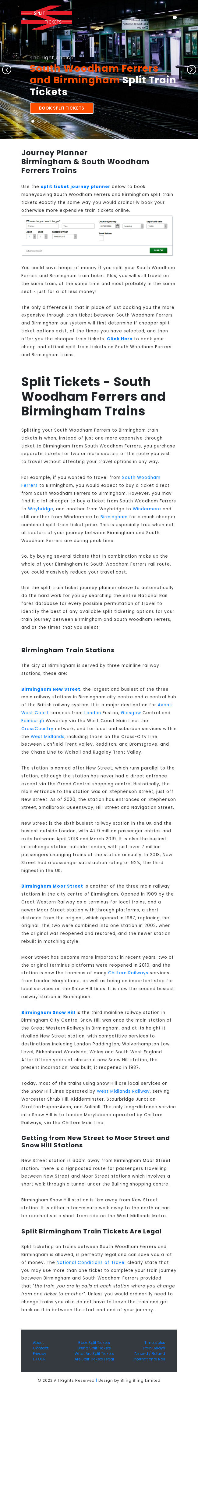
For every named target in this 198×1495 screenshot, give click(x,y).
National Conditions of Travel (91, 1262)
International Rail (149, 1359)
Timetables (154, 1342)
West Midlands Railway (123, 1091)
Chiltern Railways (128, 973)
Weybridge (40, 509)
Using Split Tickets (94, 1348)
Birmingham (114, 517)
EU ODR (39, 1359)
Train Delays (153, 1348)
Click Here (120, 339)
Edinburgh (32, 721)
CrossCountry (37, 729)
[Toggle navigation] (175, 17)
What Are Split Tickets (94, 1353)
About (38, 1342)
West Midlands (48, 737)
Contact (40, 1348)
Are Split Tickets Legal (94, 1359)
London (92, 713)
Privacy (39, 1353)
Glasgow (131, 713)
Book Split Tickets (61, 108)
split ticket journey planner (75, 187)
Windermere (147, 509)
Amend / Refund (149, 1353)
